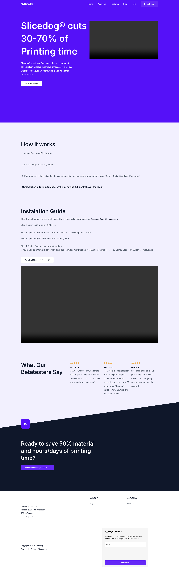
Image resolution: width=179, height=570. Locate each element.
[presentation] (122, 554)
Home (92, 4)
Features (116, 4)
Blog (126, 4)
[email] (125, 544)
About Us (103, 4)
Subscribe (125, 563)
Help (134, 4)
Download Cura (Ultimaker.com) (105, 219)
